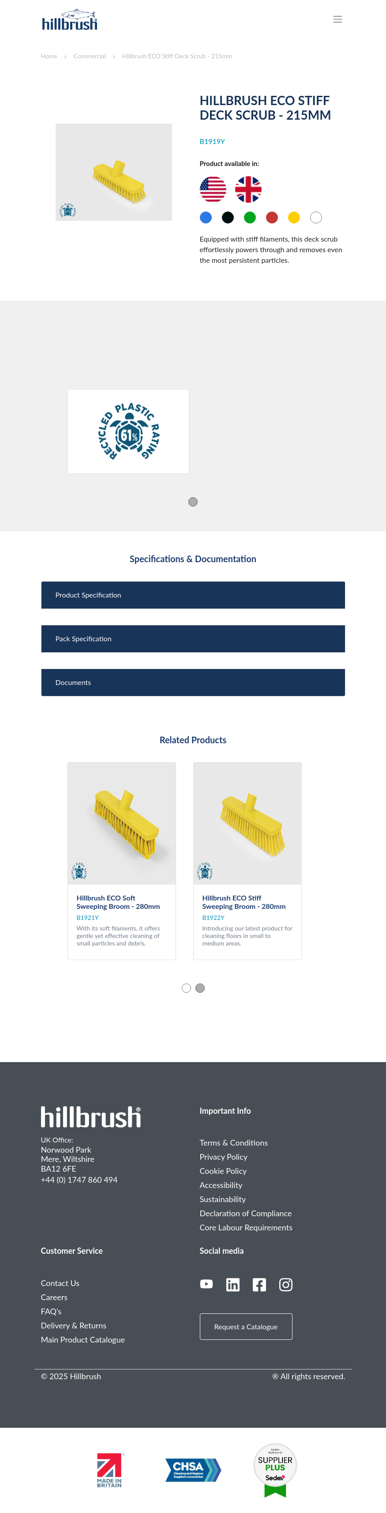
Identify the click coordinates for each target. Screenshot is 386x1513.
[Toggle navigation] (342, 19)
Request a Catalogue (246, 1326)
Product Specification (88, 594)
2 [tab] (200, 988)
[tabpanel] (128, 431)
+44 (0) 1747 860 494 (79, 1179)
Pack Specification (84, 638)
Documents (73, 682)
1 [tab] (193, 501)
